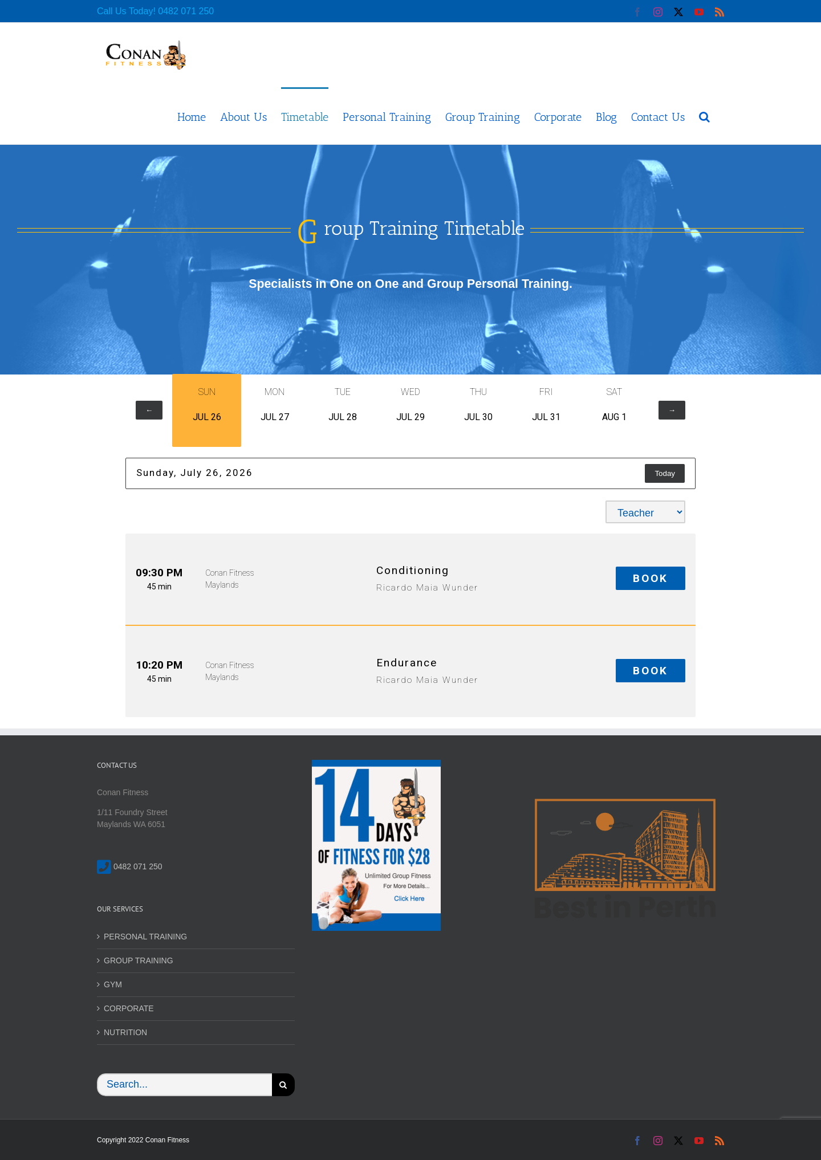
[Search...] (184, 1084)
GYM (113, 984)
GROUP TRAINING (138, 960)
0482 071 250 (186, 11)
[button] (704, 115)
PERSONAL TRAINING (145, 936)
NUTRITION (125, 1032)
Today (665, 473)
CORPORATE (129, 1008)
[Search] (283, 1084)
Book (650, 578)
